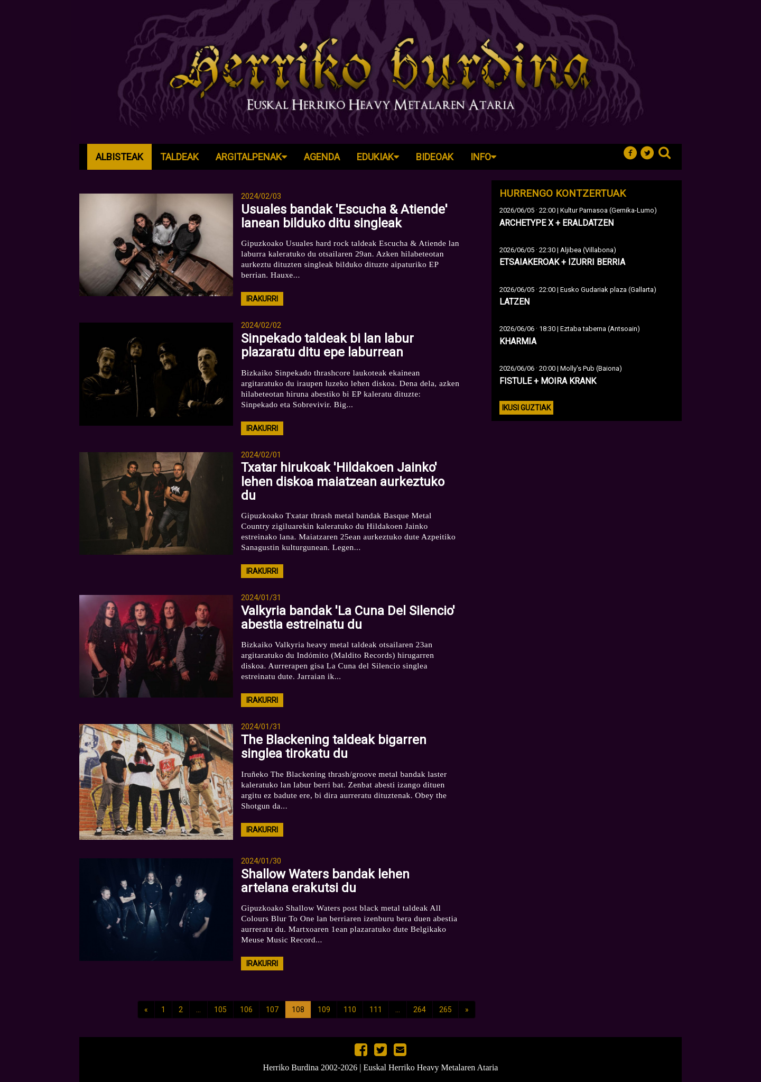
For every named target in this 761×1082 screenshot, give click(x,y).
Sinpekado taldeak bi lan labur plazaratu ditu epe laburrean (327, 345)
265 (445, 1009)
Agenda (322, 156)
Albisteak (119, 156)
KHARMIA (517, 341)
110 (350, 1009)
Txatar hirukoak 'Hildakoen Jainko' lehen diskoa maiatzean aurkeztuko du (342, 481)
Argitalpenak (251, 156)
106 (246, 1009)
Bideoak (434, 156)
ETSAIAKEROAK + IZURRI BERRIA (562, 262)
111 (375, 1009)
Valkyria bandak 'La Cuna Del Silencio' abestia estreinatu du (348, 617)
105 (220, 1009)
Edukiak (378, 156)
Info (483, 156)
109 (324, 1009)
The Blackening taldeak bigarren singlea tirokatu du (333, 746)
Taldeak (179, 156)
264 (419, 1009)
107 (272, 1009)
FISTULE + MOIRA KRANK (547, 381)
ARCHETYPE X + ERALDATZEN (556, 223)
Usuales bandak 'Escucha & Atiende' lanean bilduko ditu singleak (344, 216)
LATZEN (514, 302)
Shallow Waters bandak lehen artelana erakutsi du (325, 881)
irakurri (262, 299)
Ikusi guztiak (526, 408)
